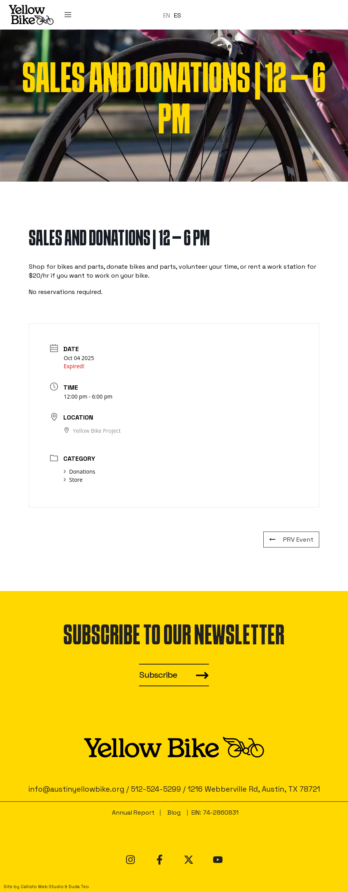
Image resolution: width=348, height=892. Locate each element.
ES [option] (177, 15)
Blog (174, 812)
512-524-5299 (156, 789)
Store (73, 479)
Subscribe (158, 674)
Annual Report (133, 812)
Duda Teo (78, 886)
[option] (177, 15)
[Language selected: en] (174, 15)
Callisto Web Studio (42, 886)
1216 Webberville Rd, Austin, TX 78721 (254, 789)
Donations (79, 471)
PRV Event (291, 539)
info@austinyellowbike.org (76, 789)
